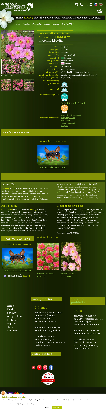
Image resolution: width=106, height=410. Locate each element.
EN (100, 4)
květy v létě (65, 120)
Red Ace (60, 192)
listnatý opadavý (68, 123)
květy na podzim (68, 118)
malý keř (64, 126)
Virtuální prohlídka (78, 300)
